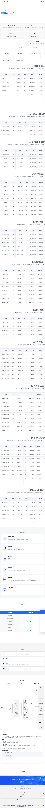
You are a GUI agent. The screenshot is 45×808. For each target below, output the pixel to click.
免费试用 (22, 781)
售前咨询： (22, 800)
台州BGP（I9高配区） (20, 53)
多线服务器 (34, 48)
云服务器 (15, 788)
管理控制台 (10, 13)
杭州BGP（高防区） (6, 60)
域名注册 (25, 788)
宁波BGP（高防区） (33, 53)
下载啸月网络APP (22, 792)
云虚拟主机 (21, 788)
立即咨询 (3, 13)
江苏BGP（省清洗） (20, 60)
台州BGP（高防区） (6, 53)
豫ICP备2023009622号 (11, 805)
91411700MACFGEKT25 (22, 806)
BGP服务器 (19, 48)
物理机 (29, 788)
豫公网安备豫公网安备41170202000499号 (29, 805)
